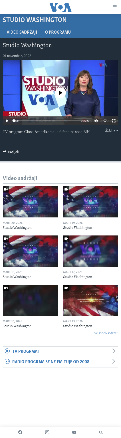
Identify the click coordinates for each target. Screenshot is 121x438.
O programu (58, 32)
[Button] (11, 153)
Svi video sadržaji (106, 333)
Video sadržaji (22, 32)
